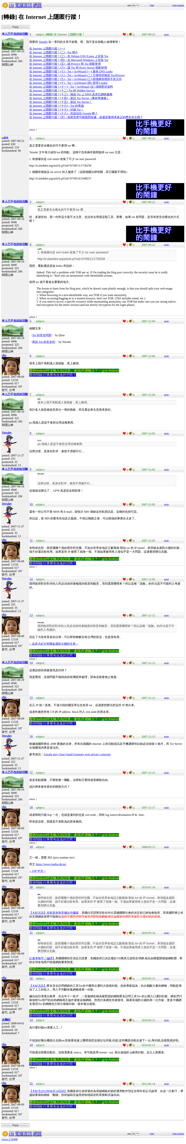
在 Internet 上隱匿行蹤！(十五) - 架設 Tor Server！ (60, 102)
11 (31, 540)
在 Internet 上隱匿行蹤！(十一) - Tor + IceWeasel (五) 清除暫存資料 (71, 86)
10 (31, 504)
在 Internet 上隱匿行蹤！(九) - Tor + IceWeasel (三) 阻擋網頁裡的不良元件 (75, 79)
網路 (37, 5)
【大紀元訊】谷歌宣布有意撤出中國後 (54, 912)
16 (31, 736)
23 (31, 1019)
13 (31, 615)
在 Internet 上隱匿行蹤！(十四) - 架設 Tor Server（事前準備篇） (69, 98)
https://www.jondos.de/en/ (51, 864)
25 (31, 1083)
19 (31, 846)
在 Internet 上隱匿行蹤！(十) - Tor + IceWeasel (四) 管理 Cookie (68, 82)
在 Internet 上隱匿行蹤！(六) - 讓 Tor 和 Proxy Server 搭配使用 (68, 67)
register (180, 5)
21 (31, 932)
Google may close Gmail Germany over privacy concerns (77, 754)
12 (31, 578)
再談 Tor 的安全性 (43, 341)
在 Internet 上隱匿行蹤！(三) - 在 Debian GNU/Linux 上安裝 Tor (68, 56)
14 (31, 662)
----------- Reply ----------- (15, 27)
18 (31, 807)
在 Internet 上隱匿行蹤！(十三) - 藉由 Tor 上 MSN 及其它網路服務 (70, 94)
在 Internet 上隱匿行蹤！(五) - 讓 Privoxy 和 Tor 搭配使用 (65, 63)
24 (31, 1044)
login (174, 5)
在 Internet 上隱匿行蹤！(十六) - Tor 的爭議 (56, 105)
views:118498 (9, 1139)
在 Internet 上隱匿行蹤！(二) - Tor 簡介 (53, 52)
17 (31, 772)
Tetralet (43, 41)
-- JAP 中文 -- (37, 870)
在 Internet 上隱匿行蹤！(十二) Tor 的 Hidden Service (62, 90)
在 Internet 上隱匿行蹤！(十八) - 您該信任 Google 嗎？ (63, 113)
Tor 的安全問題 (41, 335)
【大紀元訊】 (38, 985)
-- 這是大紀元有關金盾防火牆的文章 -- (53, 643)
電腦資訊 (23, 5)
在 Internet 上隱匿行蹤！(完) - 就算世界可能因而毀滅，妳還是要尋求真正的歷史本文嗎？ (86, 117)
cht (11, 5)
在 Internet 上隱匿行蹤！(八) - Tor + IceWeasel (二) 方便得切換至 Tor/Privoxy (77, 75)
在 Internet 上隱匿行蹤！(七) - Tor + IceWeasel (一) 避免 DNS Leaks (71, 71)
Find (152, 5)
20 (31, 886)
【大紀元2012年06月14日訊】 (48, 1091)
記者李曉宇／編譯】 (42, 958)
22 (31, 978)
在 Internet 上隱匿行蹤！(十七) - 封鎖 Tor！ (56, 109)
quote (166, 34)
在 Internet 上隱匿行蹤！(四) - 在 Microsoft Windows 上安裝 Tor (68, 60)
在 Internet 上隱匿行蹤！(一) (47, 48)
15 (31, 697)
